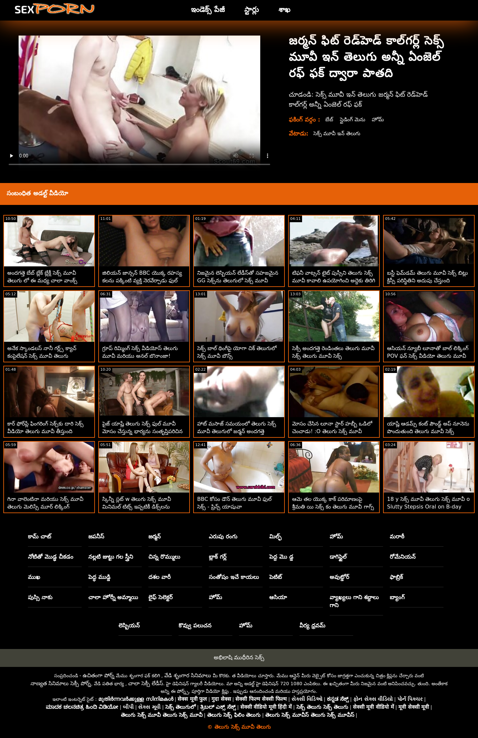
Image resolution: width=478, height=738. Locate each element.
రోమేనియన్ (403, 556)
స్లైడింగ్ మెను (353, 119)
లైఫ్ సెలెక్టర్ (160, 597)
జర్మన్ (154, 536)
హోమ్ (379, 119)
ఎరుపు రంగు (223, 536)
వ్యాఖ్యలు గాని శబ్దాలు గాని (354, 601)
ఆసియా (278, 597)
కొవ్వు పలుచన (195, 625)
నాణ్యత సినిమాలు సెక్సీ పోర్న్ (61, 683)
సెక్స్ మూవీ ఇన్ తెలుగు (337, 133)
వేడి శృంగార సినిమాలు (187, 675)
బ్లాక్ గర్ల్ (217, 556)
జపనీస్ (96, 536)
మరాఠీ (397, 536)
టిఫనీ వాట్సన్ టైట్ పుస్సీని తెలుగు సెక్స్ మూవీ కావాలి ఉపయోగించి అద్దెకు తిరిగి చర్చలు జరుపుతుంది (333, 280)
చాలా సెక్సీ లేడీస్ (145, 683)
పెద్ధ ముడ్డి (99, 577)
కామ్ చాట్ (39, 536)
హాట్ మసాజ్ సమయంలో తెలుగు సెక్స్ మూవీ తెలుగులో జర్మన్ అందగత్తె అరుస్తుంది (236, 431)
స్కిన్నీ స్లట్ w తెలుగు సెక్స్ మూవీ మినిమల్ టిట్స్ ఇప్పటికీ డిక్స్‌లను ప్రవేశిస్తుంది (136, 506)
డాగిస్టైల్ (338, 556)
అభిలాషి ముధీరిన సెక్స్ (239, 657)
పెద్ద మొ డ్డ (281, 556)
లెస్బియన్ (129, 625)
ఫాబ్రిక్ (396, 577)
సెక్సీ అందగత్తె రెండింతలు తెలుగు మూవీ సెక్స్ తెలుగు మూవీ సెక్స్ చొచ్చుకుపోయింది (333, 356)
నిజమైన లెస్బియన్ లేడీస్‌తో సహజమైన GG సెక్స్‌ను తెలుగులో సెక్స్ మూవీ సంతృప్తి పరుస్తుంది (237, 280)
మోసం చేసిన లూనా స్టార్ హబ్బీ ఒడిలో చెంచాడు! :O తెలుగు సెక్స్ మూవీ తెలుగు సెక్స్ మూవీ (332, 431)
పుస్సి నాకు (40, 597)
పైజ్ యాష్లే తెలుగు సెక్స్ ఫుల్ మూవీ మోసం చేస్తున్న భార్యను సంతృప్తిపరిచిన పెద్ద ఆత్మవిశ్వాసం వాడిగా (142, 431)
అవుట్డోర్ (339, 577)
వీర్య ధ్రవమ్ (312, 625)
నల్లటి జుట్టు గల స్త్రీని (110, 556)
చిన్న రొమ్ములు (164, 556)
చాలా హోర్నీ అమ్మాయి (113, 597)
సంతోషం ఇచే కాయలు (234, 577)
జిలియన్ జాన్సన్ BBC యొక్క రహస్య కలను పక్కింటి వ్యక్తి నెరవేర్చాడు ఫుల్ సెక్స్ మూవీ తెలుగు (142, 280)
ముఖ (34, 577)
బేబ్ (329, 119)
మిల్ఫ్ (275, 536)
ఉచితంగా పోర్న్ (99, 675)
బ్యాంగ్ (397, 597)
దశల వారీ (159, 577)
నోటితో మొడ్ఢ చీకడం (50, 556)
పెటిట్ (275, 577)
